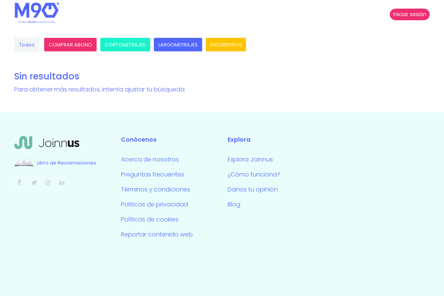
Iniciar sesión (409, 14)
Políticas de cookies (150, 219)
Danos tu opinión (253, 189)
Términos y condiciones (155, 189)
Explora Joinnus (250, 159)
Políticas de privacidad (154, 204)
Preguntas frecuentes (152, 174)
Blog (234, 204)
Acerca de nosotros (150, 159)
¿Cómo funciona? (254, 174)
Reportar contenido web (157, 234)
